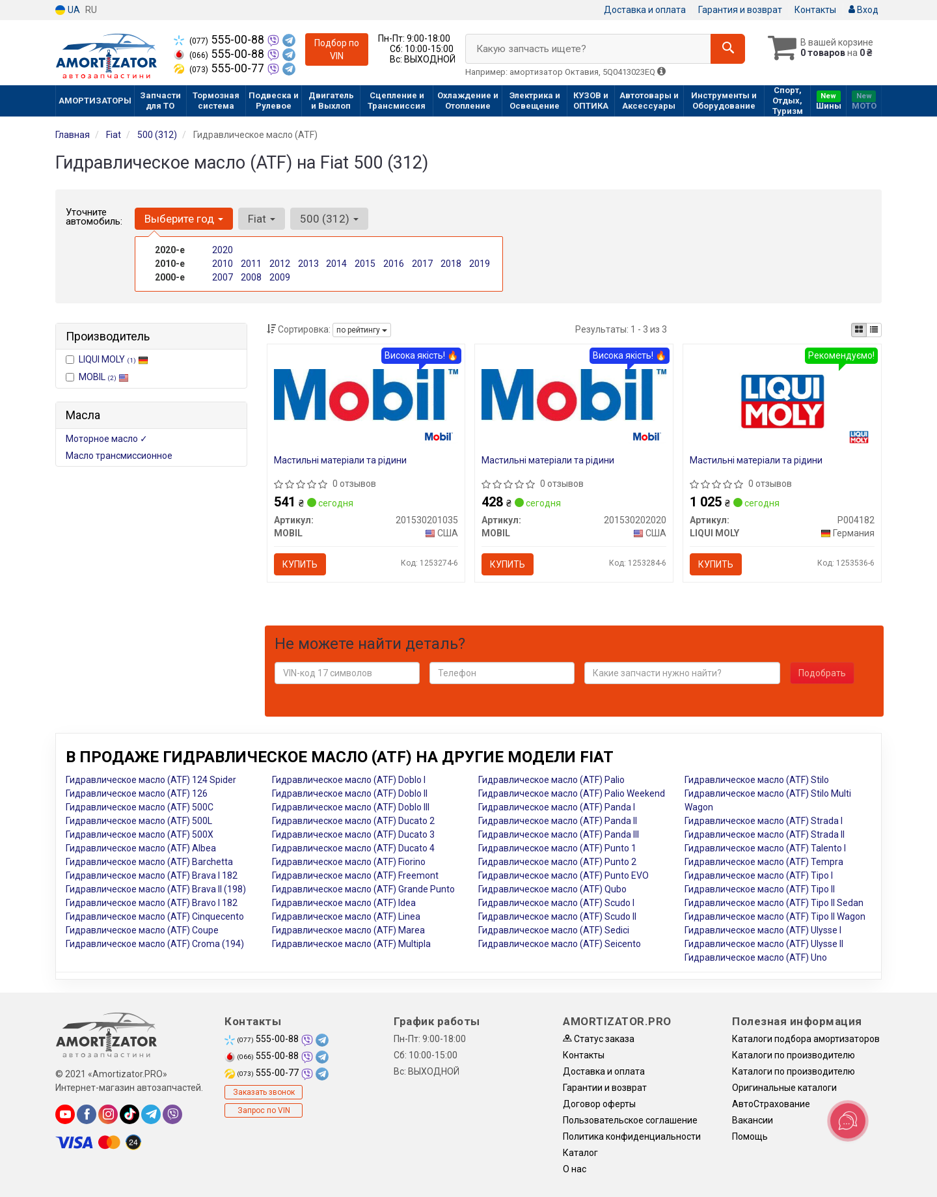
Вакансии (752, 1120)
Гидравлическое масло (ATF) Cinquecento (155, 916)
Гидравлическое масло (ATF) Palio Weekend (571, 793)
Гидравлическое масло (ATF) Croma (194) (155, 944)
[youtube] (65, 1114)
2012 (279, 263)
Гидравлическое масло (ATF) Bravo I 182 (152, 903)
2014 (336, 263)
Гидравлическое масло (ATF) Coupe (142, 930)
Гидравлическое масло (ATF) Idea (344, 903)
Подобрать (822, 673)
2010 (222, 263)
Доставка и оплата (645, 10)
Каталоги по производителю (793, 1055)
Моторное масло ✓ (107, 438)
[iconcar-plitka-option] (859, 330)
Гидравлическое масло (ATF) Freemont (355, 875)
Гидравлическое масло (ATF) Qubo (552, 889)
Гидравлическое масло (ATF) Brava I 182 (152, 875)
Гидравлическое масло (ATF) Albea (141, 848)
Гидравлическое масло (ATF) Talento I (765, 848)
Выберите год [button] (183, 218)
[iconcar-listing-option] (874, 330)
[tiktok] (129, 1114)
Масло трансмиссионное (119, 455)
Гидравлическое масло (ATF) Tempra (764, 862)
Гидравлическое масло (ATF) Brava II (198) (156, 889)
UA (67, 10)
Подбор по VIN (336, 49)
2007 (222, 277)
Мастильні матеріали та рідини (340, 460)
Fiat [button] (261, 218)
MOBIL (104, 377)
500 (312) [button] (329, 218)
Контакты (815, 10)
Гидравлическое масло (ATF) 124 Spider (151, 780)
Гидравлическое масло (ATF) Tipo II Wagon (775, 916)
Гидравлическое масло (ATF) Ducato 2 (353, 821)
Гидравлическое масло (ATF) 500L (139, 821)
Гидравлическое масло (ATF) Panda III (558, 834)
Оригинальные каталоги (784, 1087)
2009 (279, 277)
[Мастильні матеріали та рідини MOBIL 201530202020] (574, 394)
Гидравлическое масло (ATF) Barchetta (149, 862)
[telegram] (151, 1114)
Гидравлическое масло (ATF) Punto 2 (557, 862)
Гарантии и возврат (605, 1087)
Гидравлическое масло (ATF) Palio (551, 780)
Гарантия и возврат (740, 10)
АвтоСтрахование (771, 1104)
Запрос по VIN (264, 1110)
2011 (251, 263)
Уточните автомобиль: (94, 216)
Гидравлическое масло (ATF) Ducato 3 (353, 834)
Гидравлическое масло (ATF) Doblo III (350, 807)
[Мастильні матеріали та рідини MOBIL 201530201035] (366, 394)
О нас (574, 1169)
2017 (422, 263)
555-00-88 (220, 39)
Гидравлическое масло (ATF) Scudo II (557, 916)
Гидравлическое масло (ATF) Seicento (559, 944)
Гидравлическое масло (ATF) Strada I (764, 821)
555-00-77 (220, 68)
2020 (222, 250)
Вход (863, 10)
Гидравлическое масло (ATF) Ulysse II (764, 944)
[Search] (728, 49)
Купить (300, 564)
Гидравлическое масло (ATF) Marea (348, 930)
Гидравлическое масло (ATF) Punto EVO (563, 875)
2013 (308, 263)
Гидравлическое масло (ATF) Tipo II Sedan (774, 903)
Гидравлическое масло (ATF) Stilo (757, 780)
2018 (451, 263)
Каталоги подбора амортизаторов (806, 1039)
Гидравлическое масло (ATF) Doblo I (349, 780)
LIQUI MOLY (113, 359)
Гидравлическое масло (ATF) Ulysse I (763, 930)
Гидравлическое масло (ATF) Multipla (351, 944)
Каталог (580, 1153)
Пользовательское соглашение (630, 1120)
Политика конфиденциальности (632, 1136)
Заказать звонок (264, 1092)
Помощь (750, 1136)
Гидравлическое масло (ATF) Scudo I (556, 903)
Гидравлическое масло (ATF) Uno (756, 957)
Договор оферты (599, 1104)
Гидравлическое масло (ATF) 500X (139, 834)
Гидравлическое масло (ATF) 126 (137, 793)
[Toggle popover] (847, 1120)
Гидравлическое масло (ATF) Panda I (556, 807)
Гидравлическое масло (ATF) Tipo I (759, 875)
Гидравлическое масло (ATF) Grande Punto (363, 889)
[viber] (172, 1114)
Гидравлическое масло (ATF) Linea (346, 916)
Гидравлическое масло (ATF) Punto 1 (557, 848)
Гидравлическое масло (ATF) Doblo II (350, 793)
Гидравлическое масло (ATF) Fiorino (349, 862)
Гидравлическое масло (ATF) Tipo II (760, 889)
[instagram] (108, 1114)
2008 (251, 277)
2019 (479, 263)
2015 (365, 263)
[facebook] (86, 1114)
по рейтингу (361, 330)
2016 (393, 263)
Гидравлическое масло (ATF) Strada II (765, 834)
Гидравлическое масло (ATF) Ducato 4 (353, 848)
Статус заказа (598, 1039)
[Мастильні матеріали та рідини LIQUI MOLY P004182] (783, 400)
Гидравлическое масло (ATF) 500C (139, 807)
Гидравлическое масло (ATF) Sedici (553, 930)
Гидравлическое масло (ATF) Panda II (557, 821)
